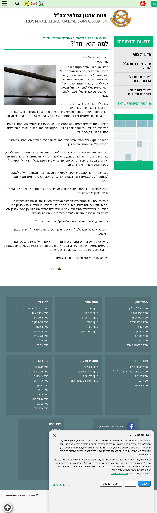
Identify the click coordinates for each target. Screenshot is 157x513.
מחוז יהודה (140, 361)
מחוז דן (43, 302)
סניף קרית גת (41, 381)
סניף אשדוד (141, 385)
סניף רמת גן (42, 327)
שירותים (55, 424)
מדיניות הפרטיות (119, 473)
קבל (144, 483)
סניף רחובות (141, 376)
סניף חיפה (142, 340)
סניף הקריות (141, 336)
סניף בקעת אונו (40, 313)
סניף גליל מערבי (139, 313)
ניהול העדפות (111, 483)
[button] (17, 3)
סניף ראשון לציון (139, 367)
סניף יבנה (143, 381)
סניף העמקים (141, 331)
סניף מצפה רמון (40, 399)
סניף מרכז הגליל (139, 322)
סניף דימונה (42, 390)
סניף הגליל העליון (138, 308)
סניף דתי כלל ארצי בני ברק (34, 308)
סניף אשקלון (41, 367)
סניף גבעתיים (41, 331)
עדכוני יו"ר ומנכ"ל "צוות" (137, 65)
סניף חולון (43, 340)
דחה (130, 483)
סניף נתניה (92, 308)
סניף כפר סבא (90, 313)
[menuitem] (133, 54)
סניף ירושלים (91, 367)
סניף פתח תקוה (40, 322)
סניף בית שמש (90, 376)
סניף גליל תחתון (139, 318)
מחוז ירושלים (89, 361)
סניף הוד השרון (90, 318)
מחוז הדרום (40, 361)
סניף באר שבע (40, 376)
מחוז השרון (90, 302)
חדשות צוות (142, 54)
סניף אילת (42, 404)
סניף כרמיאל (141, 327)
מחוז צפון (141, 302)
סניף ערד (43, 394)
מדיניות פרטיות (61, 485)
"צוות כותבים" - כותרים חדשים (139, 92)
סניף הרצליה (91, 327)
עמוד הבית (102, 38)
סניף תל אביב (41, 336)
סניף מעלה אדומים (88, 372)
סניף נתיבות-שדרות (38, 372)
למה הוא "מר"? (89, 43)
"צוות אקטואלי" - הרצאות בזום (138, 78)
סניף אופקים (41, 385)
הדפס (54, 269)
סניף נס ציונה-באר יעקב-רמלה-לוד (129, 372)
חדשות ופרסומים (133, 41)
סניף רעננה (92, 322)
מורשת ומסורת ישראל (134, 103)
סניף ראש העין (40, 318)
